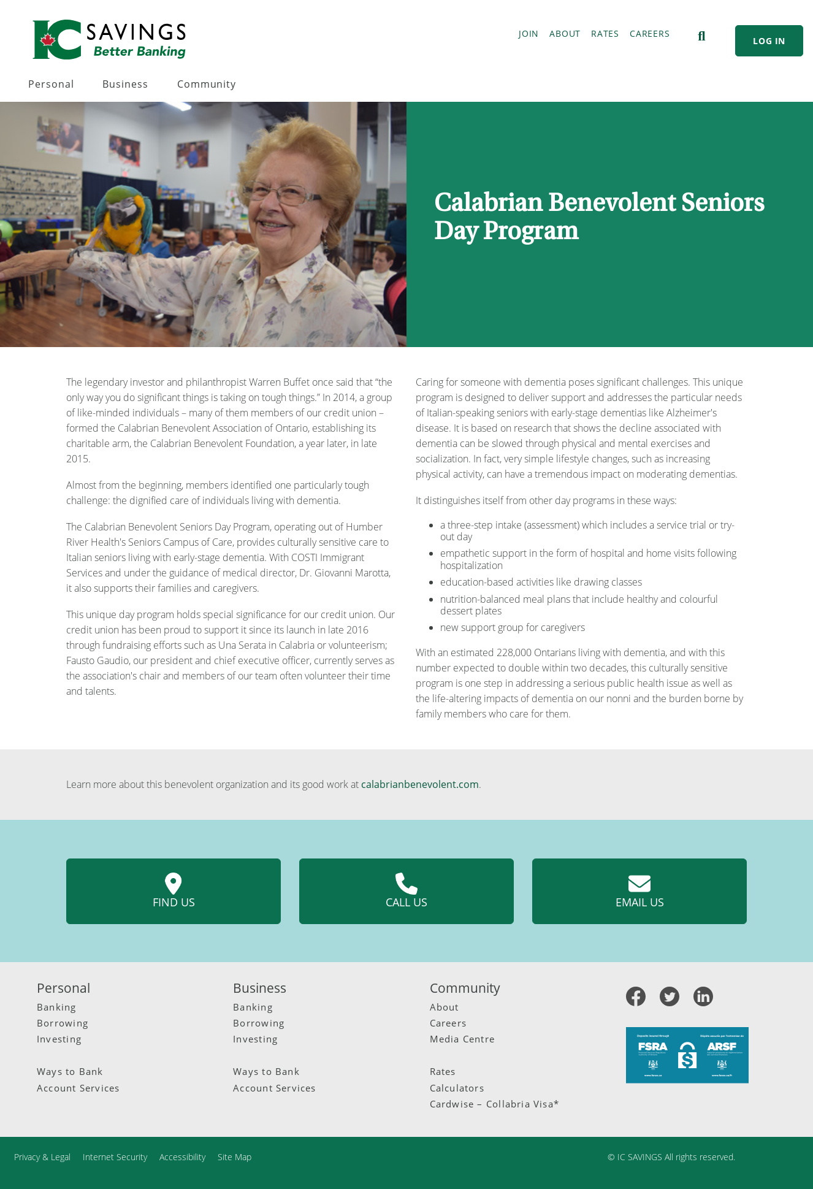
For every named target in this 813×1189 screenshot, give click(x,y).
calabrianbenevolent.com (420, 784)
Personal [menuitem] (51, 84)
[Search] (701, 36)
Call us (406, 891)
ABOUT (565, 33)
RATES (605, 33)
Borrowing (62, 1023)
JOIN (529, 33)
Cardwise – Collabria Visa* (495, 1104)
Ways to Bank (70, 1071)
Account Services (78, 1088)
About (444, 1007)
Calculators (457, 1088)
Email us (640, 891)
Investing (59, 1039)
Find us (174, 891)
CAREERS (650, 33)
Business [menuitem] (125, 84)
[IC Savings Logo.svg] (109, 39)
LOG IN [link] (769, 41)
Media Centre (462, 1039)
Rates (443, 1071)
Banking (57, 1007)
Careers (448, 1023)
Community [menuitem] (206, 84)
